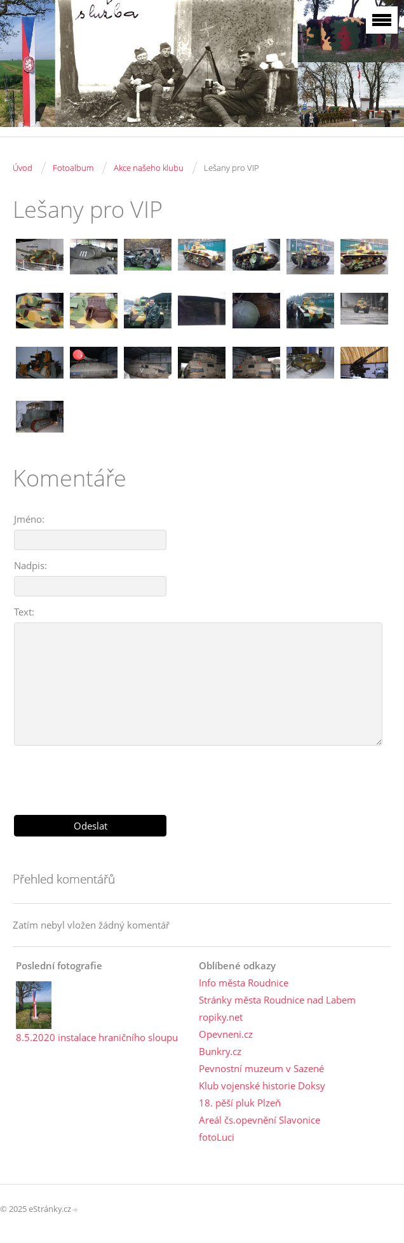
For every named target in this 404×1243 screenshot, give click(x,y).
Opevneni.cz (226, 1034)
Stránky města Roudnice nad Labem (277, 999)
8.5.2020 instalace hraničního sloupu (97, 1037)
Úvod (22, 167)
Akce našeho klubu (149, 167)
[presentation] (202, 775)
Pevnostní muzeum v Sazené (261, 1068)
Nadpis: (30, 565)
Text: (24, 611)
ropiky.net (221, 1017)
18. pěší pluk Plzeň (240, 1102)
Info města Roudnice (243, 982)
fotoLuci (216, 1137)
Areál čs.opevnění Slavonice (259, 1119)
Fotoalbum (73, 167)
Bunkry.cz (220, 1051)
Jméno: (29, 519)
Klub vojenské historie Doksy (262, 1085)
